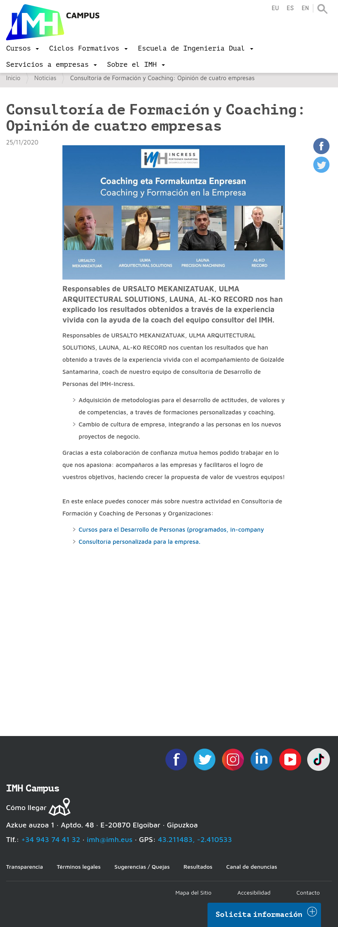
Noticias (45, 77)
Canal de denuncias (251, 866)
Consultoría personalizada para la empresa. (139, 541)
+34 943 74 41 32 (50, 839)
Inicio (13, 77)
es (290, 8)
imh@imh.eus (110, 839)
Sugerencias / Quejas (141, 866)
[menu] (22, 48)
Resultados (198, 866)
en (305, 8)
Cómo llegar (26, 807)
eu (275, 8)
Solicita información (259, 914)
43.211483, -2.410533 (195, 839)
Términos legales (79, 866)
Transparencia (24, 866)
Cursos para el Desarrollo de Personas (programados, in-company (171, 529)
